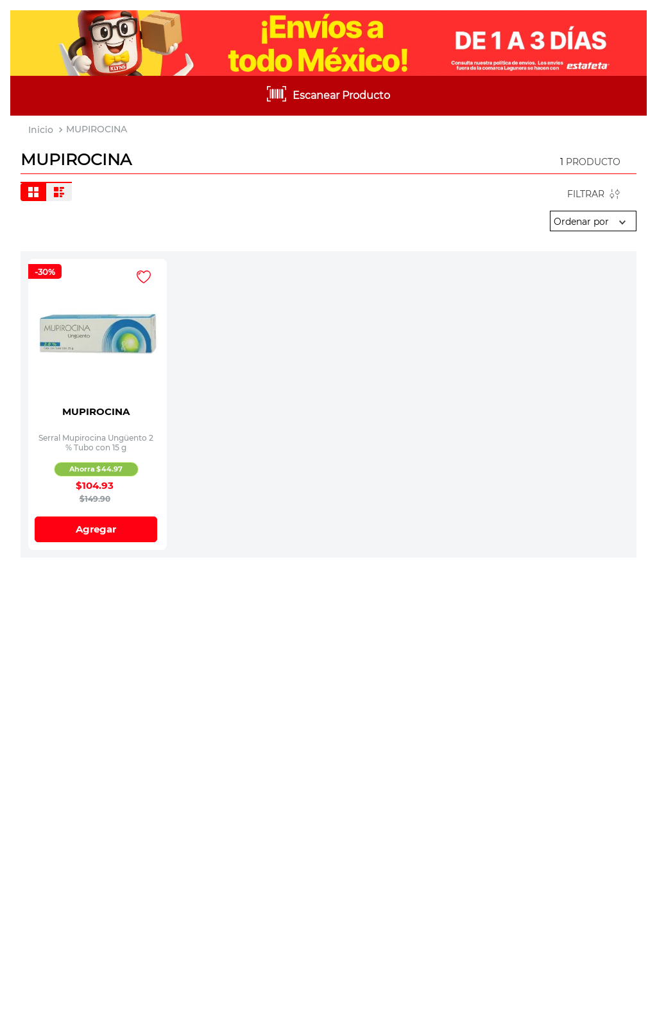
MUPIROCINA (96, 129)
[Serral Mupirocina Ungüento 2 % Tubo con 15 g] (97, 331)
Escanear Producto (341, 95)
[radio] (33, 192)
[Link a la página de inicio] (41, 130)
